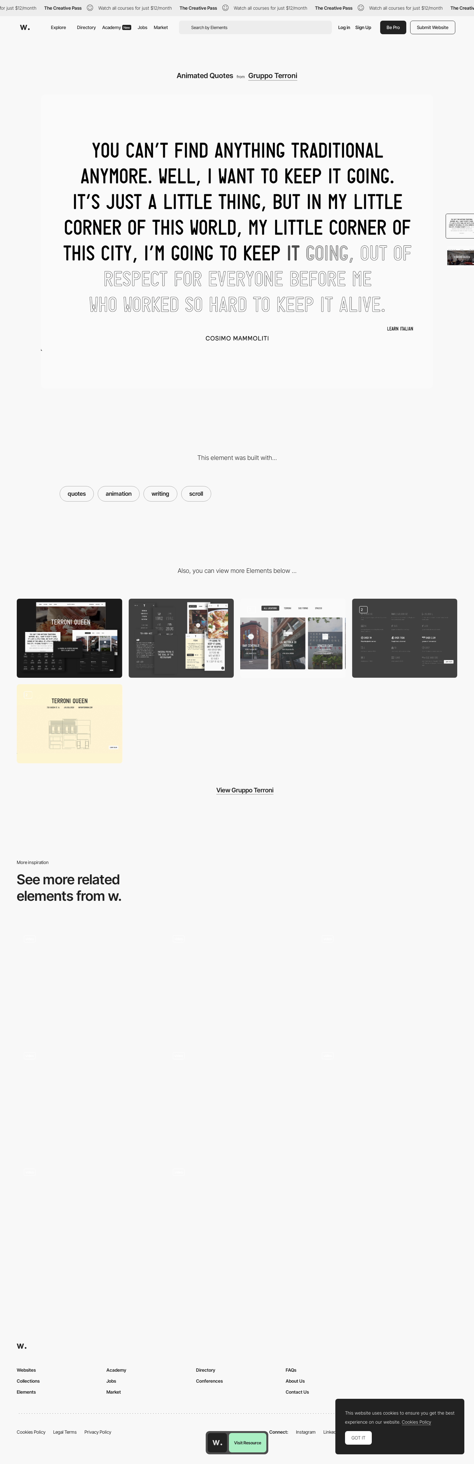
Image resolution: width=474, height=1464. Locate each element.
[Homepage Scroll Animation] (88, 1215)
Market (161, 27)
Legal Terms (65, 1432)
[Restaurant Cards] (293, 638)
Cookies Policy (31, 1432)
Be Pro (393, 27)
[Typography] (88, 981)
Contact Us (297, 1392)
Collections (28, 1381)
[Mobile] (181, 638)
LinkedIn (331, 1432)
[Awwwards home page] (217, 1442)
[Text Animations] (237, 981)
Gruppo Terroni (272, 75)
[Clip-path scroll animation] (386, 1098)
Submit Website (433, 27)
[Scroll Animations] (386, 981)
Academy (116, 27)
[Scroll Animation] (237, 1098)
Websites (26, 1370)
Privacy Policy (97, 1432)
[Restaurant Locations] (69, 723)
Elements (26, 1392)
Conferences (209, 1381)
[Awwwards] (25, 27)
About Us (295, 1381)
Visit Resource (247, 1442)
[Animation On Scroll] (237, 1202)
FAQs (291, 1370)
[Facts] (405, 638)
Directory (86, 27)
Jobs (142, 27)
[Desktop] (69, 638)
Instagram (306, 1432)
